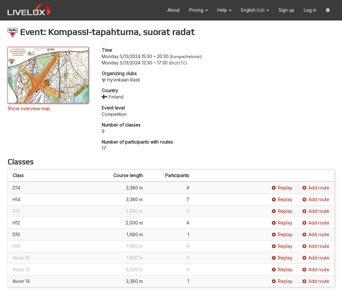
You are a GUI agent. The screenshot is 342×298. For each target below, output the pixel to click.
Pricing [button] (198, 10)
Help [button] (224, 10)
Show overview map (29, 108)
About (173, 10)
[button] (327, 10)
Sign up (286, 10)
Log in (310, 10)
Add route (316, 187)
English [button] (255, 10)
